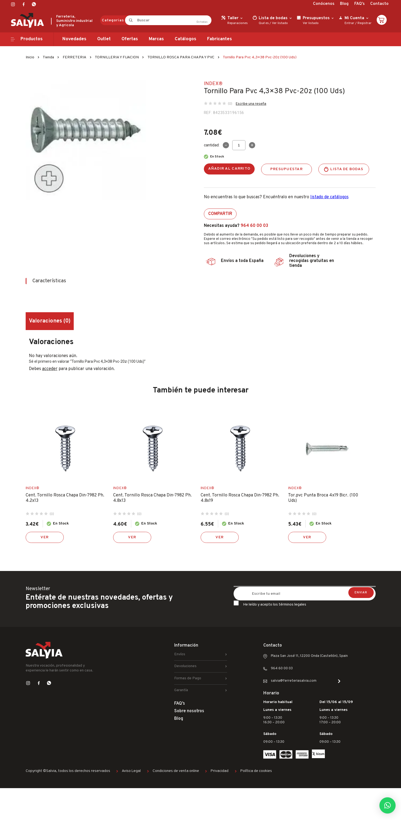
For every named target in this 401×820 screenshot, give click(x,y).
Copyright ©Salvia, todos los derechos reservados (68, 771)
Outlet (104, 39)
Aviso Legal (131, 771)
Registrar (365, 23)
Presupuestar (286, 169)
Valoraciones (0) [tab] (49, 321)
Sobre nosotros (189, 711)
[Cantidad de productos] (238, 145)
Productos (32, 39)
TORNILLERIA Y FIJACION (117, 57)
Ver (45, 537)
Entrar (349, 23)
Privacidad (219, 771)
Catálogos (185, 39)
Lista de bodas (346, 169)
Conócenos (323, 3)
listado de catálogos (329, 197)
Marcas (156, 39)
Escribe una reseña (251, 104)
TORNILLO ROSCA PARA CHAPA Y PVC (180, 57)
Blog (344, 3)
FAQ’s (359, 3)
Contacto (379, 3)
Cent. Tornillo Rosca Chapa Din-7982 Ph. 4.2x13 (65, 498)
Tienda (48, 57)
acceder (50, 369)
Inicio (30, 57)
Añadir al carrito (229, 168)
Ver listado (280, 23)
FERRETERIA (74, 57)
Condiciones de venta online (176, 771)
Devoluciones (185, 666)
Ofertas (130, 39)
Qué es (264, 23)
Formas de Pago (187, 678)
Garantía (181, 690)
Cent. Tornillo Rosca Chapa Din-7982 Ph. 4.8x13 (152, 498)
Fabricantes (219, 39)
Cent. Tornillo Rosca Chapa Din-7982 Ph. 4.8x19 (240, 498)
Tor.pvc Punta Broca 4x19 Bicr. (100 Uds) (323, 498)
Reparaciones (237, 23)
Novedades (74, 39)
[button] (387, 805)
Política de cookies (256, 771)
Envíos (179, 654)
